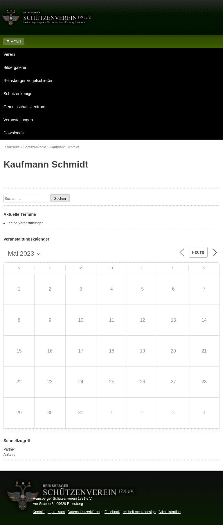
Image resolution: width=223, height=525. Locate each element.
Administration (170, 512)
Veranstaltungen (18, 120)
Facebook (112, 512)
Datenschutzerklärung (85, 512)
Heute (198, 252)
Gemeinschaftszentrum (24, 106)
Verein (9, 54)
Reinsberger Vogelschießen (28, 80)
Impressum (56, 512)
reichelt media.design (139, 512)
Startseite (12, 147)
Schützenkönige (18, 93)
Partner (9, 449)
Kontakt (39, 512)
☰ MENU (13, 42)
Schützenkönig (34, 147)
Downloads (13, 133)
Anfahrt (9, 455)
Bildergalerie (14, 67)
